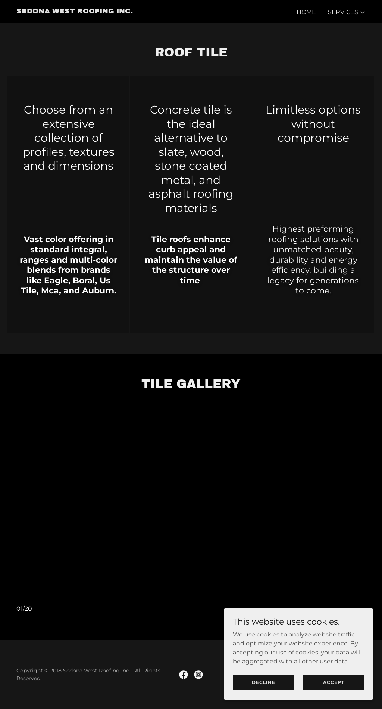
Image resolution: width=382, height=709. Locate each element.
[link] (74, 11)
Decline (263, 692)
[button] (347, 12)
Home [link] (306, 12)
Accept (333, 692)
